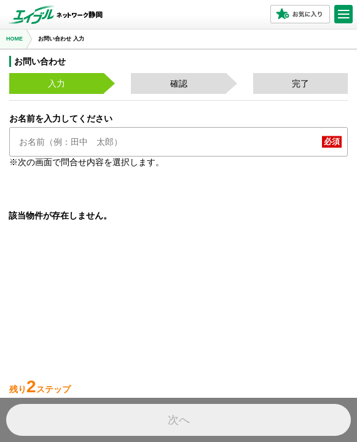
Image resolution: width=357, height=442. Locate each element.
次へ (179, 420)
